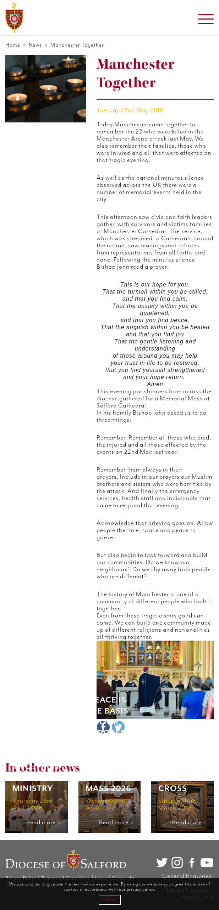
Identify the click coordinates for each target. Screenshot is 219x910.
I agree (110, 900)
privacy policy (140, 889)
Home (12, 45)
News (35, 45)
